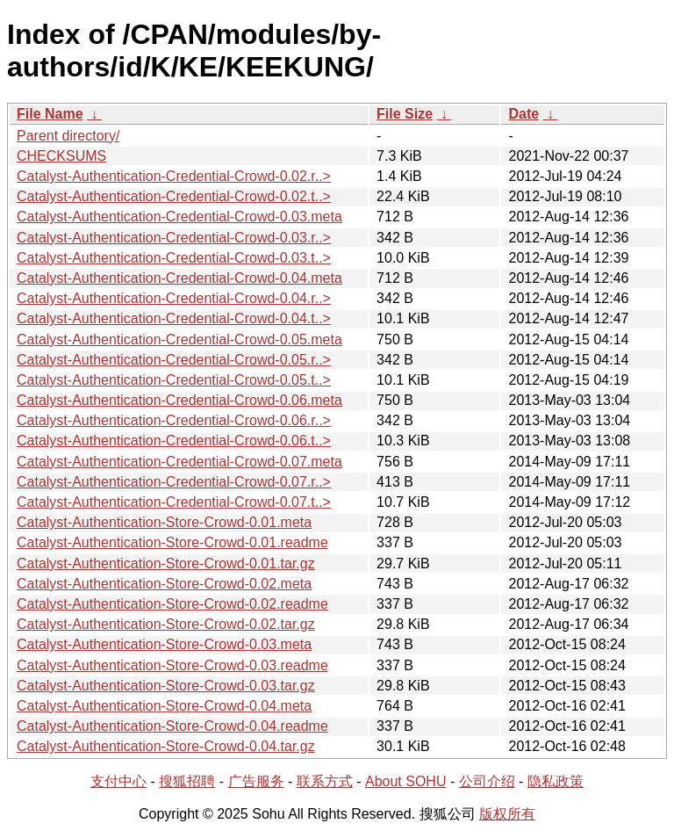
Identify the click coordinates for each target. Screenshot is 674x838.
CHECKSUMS (61, 155)
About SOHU (405, 781)
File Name (50, 113)
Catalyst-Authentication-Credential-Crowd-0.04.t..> (174, 318)
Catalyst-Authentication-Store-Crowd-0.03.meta (164, 644)
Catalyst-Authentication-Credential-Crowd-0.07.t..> (174, 502)
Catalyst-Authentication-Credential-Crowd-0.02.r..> (174, 176)
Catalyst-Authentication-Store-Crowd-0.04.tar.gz (166, 746)
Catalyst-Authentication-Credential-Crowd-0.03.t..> (174, 257)
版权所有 (507, 813)
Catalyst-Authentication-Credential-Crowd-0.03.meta (179, 216)
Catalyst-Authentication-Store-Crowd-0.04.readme (172, 726)
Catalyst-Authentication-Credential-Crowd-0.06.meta (179, 400)
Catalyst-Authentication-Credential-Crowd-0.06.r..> (174, 420)
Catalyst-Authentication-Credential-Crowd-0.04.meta (179, 278)
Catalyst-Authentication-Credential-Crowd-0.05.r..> (174, 359)
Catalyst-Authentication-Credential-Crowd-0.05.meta (179, 339)
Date (523, 113)
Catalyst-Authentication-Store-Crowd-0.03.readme (172, 665)
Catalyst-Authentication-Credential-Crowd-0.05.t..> (174, 379)
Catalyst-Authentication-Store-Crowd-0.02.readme (172, 603)
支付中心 (118, 781)
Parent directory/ (68, 135)
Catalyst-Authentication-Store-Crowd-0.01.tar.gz (166, 563)
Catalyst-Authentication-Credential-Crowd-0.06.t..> (174, 440)
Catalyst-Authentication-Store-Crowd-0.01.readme (172, 542)
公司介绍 (487, 781)
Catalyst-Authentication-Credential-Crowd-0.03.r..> (174, 237)
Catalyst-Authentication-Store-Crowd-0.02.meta (164, 583)
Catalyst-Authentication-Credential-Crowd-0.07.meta (179, 461)
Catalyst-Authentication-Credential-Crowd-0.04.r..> (174, 298)
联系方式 (325, 781)
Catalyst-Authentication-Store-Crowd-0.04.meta (164, 705)
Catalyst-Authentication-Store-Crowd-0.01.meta (164, 522)
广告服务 (256, 781)
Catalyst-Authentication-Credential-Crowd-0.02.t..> (174, 196)
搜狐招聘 (187, 781)
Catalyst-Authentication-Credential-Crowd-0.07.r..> (174, 481)
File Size (404, 113)
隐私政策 (555, 781)
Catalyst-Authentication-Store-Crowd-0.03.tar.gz (166, 685)
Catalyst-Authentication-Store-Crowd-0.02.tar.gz (166, 624)
